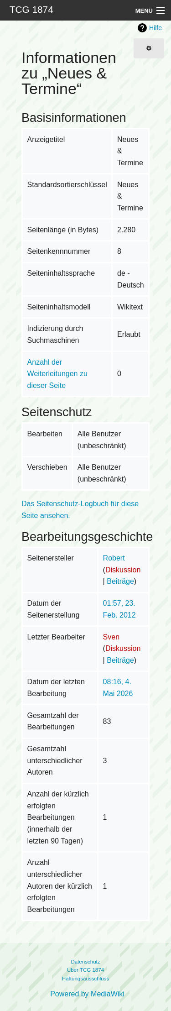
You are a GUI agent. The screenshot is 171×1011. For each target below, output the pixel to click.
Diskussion (122, 570)
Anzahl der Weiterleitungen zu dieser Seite (57, 373)
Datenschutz (85, 961)
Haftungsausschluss (85, 978)
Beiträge (120, 581)
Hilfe (155, 27)
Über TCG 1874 (85, 970)
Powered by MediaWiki (87, 994)
